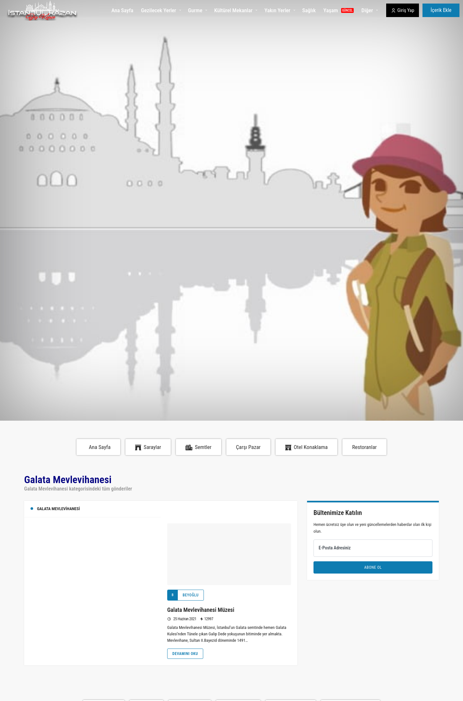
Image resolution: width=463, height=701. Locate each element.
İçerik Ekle (441, 10)
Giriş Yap (402, 10)
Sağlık (309, 10)
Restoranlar (364, 447)
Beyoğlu (183, 595)
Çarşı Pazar (248, 447)
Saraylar (148, 447)
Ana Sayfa (122, 10)
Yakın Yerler (277, 10)
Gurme (195, 10)
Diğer (367, 10)
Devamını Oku (185, 653)
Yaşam (338, 10)
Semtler (199, 447)
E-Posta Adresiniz (335, 547)
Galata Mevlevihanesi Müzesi (200, 609)
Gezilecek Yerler (158, 10)
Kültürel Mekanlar (233, 10)
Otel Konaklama (306, 447)
